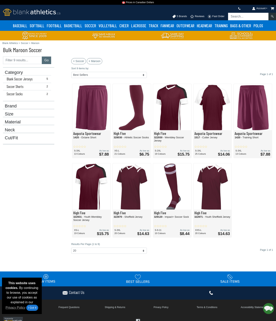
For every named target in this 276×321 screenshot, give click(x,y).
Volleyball (108, 25)
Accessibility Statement (253, 307)
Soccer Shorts (28, 86)
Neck (10, 130)
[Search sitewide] (248, 16)
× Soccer (78, 61)
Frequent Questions (69, 307)
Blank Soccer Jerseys (28, 79)
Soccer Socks (28, 94)
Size (9, 114)
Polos (258, 25)
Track (153, 25)
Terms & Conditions (207, 307)
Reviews (197, 17)
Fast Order (216, 17)
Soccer (90, 25)
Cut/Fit (11, 138)
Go (46, 60)
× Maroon (94, 61)
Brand (11, 106)
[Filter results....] (22, 60)
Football (54, 25)
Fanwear (167, 25)
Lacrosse (138, 25)
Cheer (124, 25)
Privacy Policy (15, 307)
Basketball (73, 25)
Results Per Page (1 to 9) (85, 244)
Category (14, 72)
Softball (37, 25)
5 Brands (179, 17)
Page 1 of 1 (266, 249)
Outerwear (185, 25)
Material (13, 122)
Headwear (204, 25)
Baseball (20, 25)
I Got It (32, 307)
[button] (268, 308)
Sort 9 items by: (80, 68)
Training (221, 25)
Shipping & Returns (115, 307)
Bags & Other (240, 25)
